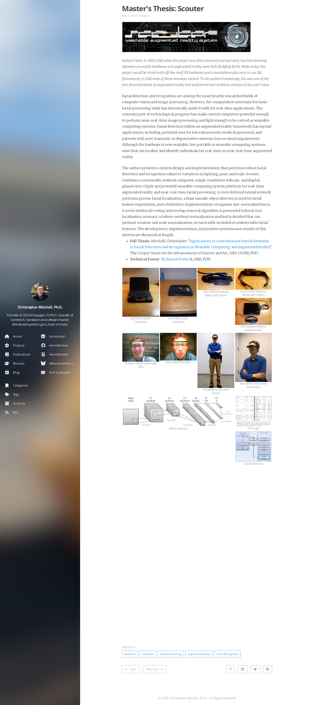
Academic (130, 654)
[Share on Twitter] (255, 669)
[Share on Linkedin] (242, 669)
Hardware (148, 654)
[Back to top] (230, 669)
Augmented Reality (199, 654)
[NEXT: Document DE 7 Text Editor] (131, 669)
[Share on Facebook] (267, 669)
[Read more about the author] (40, 292)
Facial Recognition (228, 654)
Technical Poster (175, 259)
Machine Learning (170, 654)
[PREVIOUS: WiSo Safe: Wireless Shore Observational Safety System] (155, 669)
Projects (145, 15)
